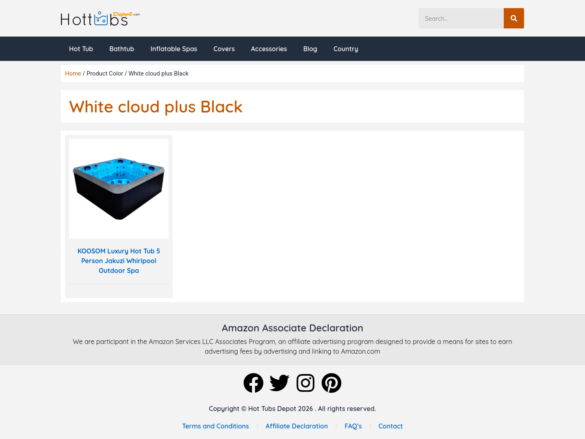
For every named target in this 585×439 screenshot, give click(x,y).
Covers (223, 49)
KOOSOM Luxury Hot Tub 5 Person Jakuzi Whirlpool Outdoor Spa (119, 261)
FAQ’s (353, 426)
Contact (391, 426)
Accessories (269, 49)
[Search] (514, 18)
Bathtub (121, 49)
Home (73, 73)
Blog (310, 49)
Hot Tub (81, 49)
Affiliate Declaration (297, 426)
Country (346, 49)
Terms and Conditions (215, 426)
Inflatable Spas (173, 49)
